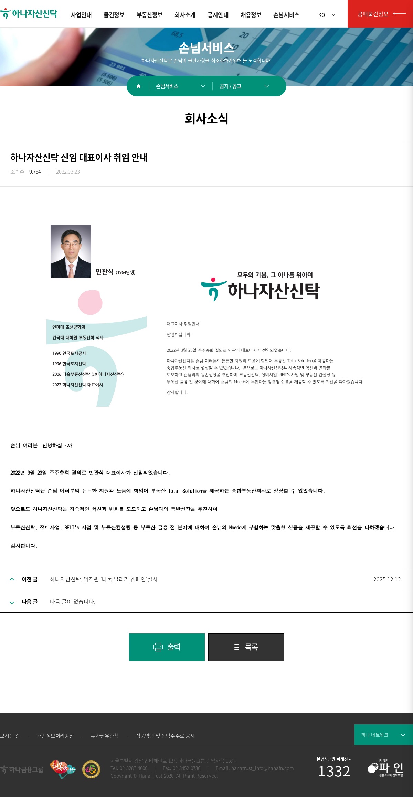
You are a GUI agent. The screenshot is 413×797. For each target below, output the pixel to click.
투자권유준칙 (104, 735)
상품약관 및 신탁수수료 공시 (165, 735)
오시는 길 (10, 735)
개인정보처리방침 (55, 735)
